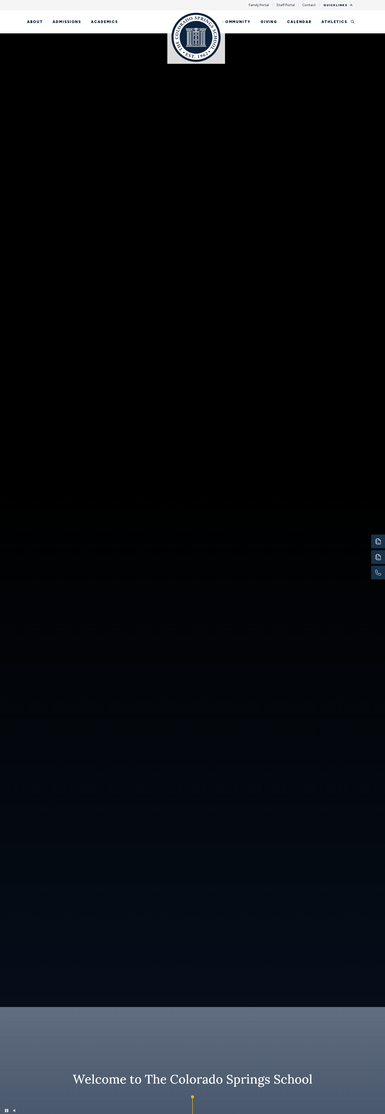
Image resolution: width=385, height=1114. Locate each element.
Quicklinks (336, 5)
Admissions (67, 22)
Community (236, 22)
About (35, 22)
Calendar (299, 22)
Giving (269, 22)
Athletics (334, 22)
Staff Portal (285, 5)
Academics (104, 22)
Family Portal (259, 5)
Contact (309, 5)
